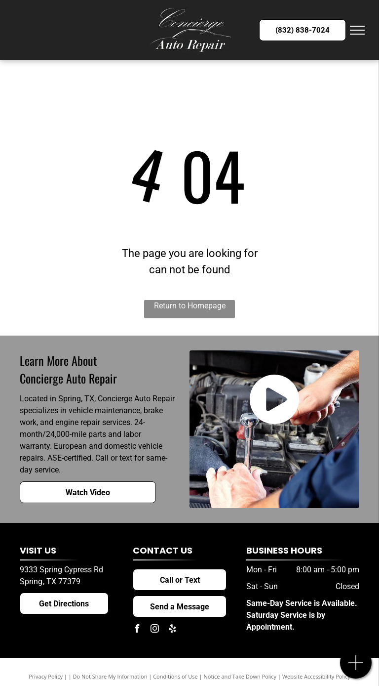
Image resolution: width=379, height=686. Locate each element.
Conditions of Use (175, 676)
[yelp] (172, 630)
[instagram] (154, 630)
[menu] (357, 30)
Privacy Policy (46, 676)
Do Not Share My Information (110, 676)
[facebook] (136, 630)
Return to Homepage (190, 305)
